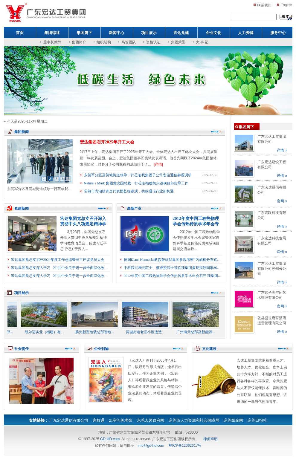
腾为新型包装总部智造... (97, 332)
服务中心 (278, 32)
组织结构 (104, 42)
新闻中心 (116, 32)
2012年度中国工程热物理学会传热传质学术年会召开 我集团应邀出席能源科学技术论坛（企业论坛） (173, 276)
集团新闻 (21, 132)
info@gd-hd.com (151, 445)
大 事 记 (202, 42)
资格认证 (153, 42)
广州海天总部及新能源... (198, 332)
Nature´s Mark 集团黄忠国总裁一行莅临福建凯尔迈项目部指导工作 (136, 183)
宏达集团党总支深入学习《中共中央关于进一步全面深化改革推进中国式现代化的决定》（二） (60, 268)
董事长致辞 (52, 42)
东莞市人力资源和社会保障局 (194, 420)
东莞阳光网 (233, 420)
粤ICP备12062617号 (185, 445)
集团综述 (52, 32)
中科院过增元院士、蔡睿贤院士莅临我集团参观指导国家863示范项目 (173, 268)
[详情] (158, 164)
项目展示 (149, 32)
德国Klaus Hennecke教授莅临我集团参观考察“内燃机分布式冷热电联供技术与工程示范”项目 (173, 260)
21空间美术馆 (120, 420)
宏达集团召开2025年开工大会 (107, 142)
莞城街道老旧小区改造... (148, 332)
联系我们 (264, 5)
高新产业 (134, 208)
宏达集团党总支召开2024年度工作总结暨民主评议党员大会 (57, 260)
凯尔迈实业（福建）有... (47, 332)
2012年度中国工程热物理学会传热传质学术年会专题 (196, 224)
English (286, 5)
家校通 (98, 420)
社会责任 (21, 349)
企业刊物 (101, 349)
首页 (20, 32)
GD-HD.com (110, 439)
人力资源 (246, 32)
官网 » (282, 201)
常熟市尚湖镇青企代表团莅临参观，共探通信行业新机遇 (129, 191)
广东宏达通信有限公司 (68, 420)
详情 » (282, 150)
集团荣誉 (178, 42)
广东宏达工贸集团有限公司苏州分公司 (271, 268)
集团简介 (79, 42)
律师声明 (210, 439)
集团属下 (84, 32)
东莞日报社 (257, 420)
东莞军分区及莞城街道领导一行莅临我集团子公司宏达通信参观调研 (138, 175)
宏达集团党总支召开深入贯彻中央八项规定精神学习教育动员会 (83, 224)
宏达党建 (181, 32)
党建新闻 (21, 208)
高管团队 (128, 42)
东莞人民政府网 (150, 420)
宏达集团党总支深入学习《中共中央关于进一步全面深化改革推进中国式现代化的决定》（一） (60, 276)
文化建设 (209, 349)
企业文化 (213, 32)
